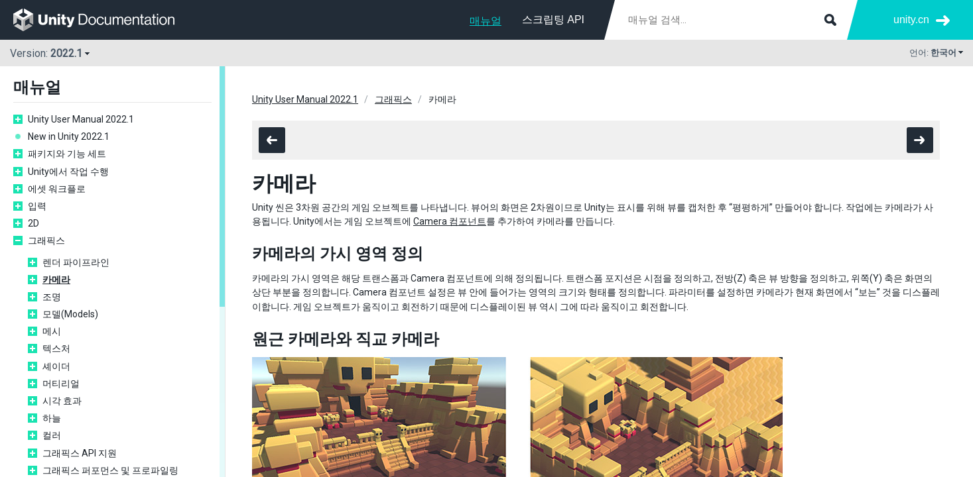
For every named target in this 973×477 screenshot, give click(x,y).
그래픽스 (46, 240)
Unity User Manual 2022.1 (81, 119)
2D (33, 223)
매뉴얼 (485, 20)
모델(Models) (70, 314)
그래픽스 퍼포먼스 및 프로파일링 (110, 470)
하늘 (51, 418)
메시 (51, 331)
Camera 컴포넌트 (449, 221)
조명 (51, 297)
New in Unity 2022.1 (68, 136)
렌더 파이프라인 (75, 262)
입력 (37, 206)
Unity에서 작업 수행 (68, 171)
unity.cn (911, 19)
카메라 (56, 279)
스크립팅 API (553, 19)
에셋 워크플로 (57, 189)
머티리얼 (61, 383)
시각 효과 (62, 401)
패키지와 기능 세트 (67, 153)
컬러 (51, 435)
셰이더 (56, 366)
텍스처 (56, 348)
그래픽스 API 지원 (79, 453)
